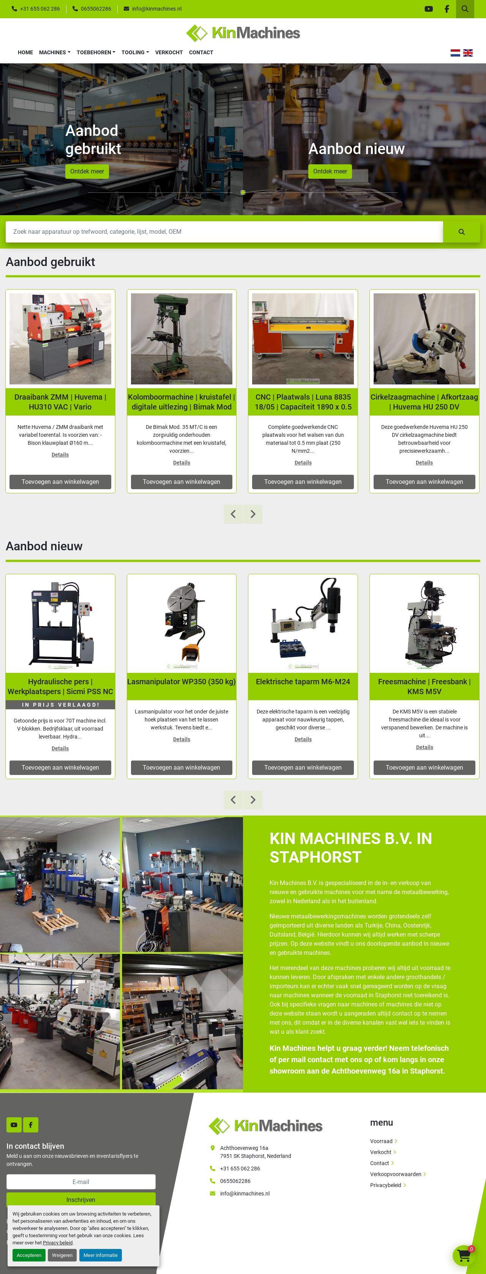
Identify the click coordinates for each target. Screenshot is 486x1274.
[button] (55, 53)
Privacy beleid (58, 1243)
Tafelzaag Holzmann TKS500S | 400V (60, 686)
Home (25, 52)
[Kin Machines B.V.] (265, 1126)
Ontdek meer (87, 171)
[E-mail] (81, 1181)
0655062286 (96, 9)
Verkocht (169, 52)
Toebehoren (94, 52)
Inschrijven (80, 1199)
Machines (52, 52)
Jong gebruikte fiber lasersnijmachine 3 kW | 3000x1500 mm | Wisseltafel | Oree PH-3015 (60, 402)
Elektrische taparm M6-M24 (424, 681)
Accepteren (29, 1255)
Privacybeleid (385, 1185)
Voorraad (381, 1141)
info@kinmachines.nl (156, 9)
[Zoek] (224, 232)
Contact (201, 52)
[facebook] (447, 9)
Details (60, 455)
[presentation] (233, 514)
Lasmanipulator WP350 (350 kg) (303, 681)
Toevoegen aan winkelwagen (60, 481)
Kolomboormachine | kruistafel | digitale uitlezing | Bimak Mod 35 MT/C (303, 402)
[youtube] (429, 9)
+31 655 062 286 (40, 9)
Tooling (133, 52)
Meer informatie (101, 1255)
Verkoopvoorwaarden (395, 1174)
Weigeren (62, 1255)
